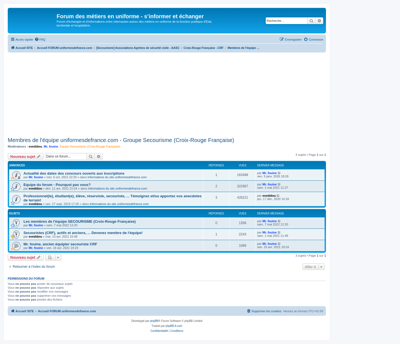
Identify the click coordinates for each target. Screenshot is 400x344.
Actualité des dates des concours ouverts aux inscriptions (74, 173)
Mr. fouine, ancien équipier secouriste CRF (60, 244)
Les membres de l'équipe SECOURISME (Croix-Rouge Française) (79, 221)
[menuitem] (40, 39)
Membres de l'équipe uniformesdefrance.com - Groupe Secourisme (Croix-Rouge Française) (121, 140)
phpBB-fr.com (173, 325)
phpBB (154, 320)
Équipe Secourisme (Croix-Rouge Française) (90, 146)
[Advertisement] (167, 94)
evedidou (35, 146)
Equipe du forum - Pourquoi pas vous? (57, 185)
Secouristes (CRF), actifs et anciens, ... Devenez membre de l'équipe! (83, 233)
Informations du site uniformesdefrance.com (117, 177)
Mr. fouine (51, 146)
